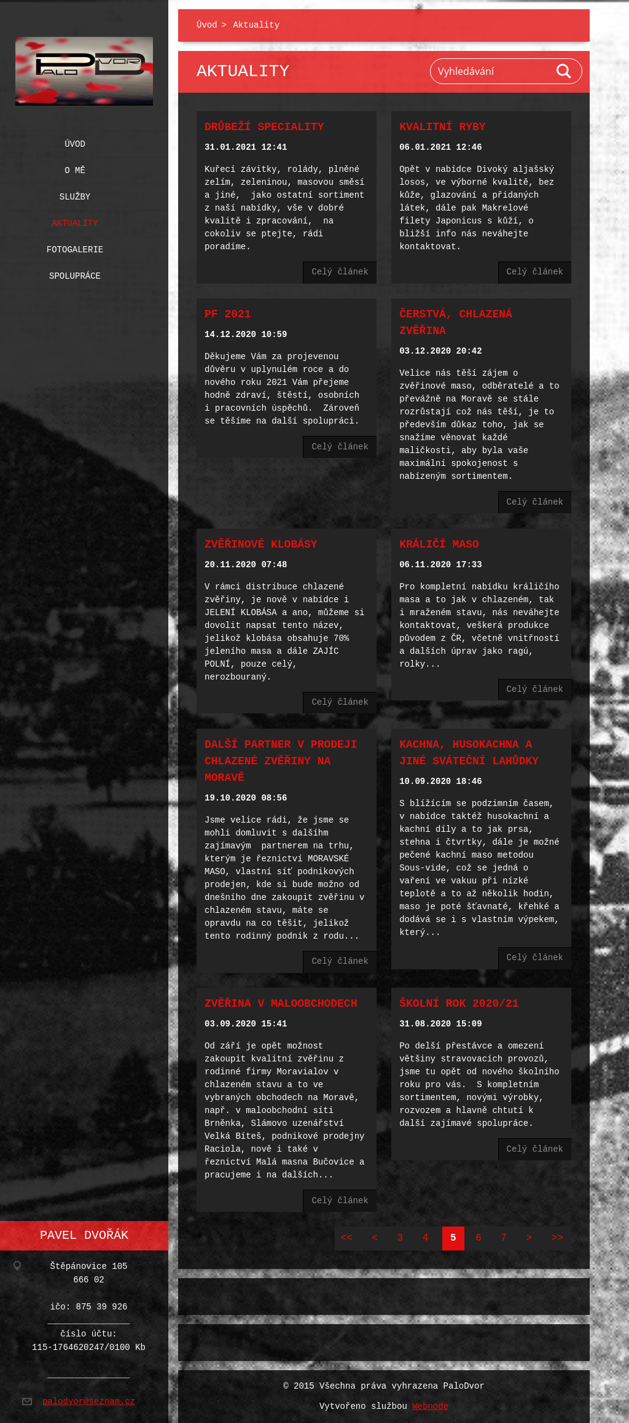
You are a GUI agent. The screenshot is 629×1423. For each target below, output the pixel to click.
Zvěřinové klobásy (261, 544)
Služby (75, 194)
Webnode (430, 1407)
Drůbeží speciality (264, 127)
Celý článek (339, 272)
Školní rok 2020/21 (458, 1003)
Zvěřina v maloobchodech (281, 1003)
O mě (74, 168)
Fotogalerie (75, 247)
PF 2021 (228, 314)
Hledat (564, 71)
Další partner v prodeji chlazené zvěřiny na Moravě (281, 761)
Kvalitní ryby (442, 127)
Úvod (74, 141)
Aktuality (75, 221)
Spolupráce (75, 273)
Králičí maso (439, 544)
